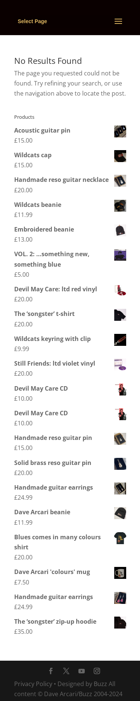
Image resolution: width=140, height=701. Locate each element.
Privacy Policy (33, 684)
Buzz (100, 684)
